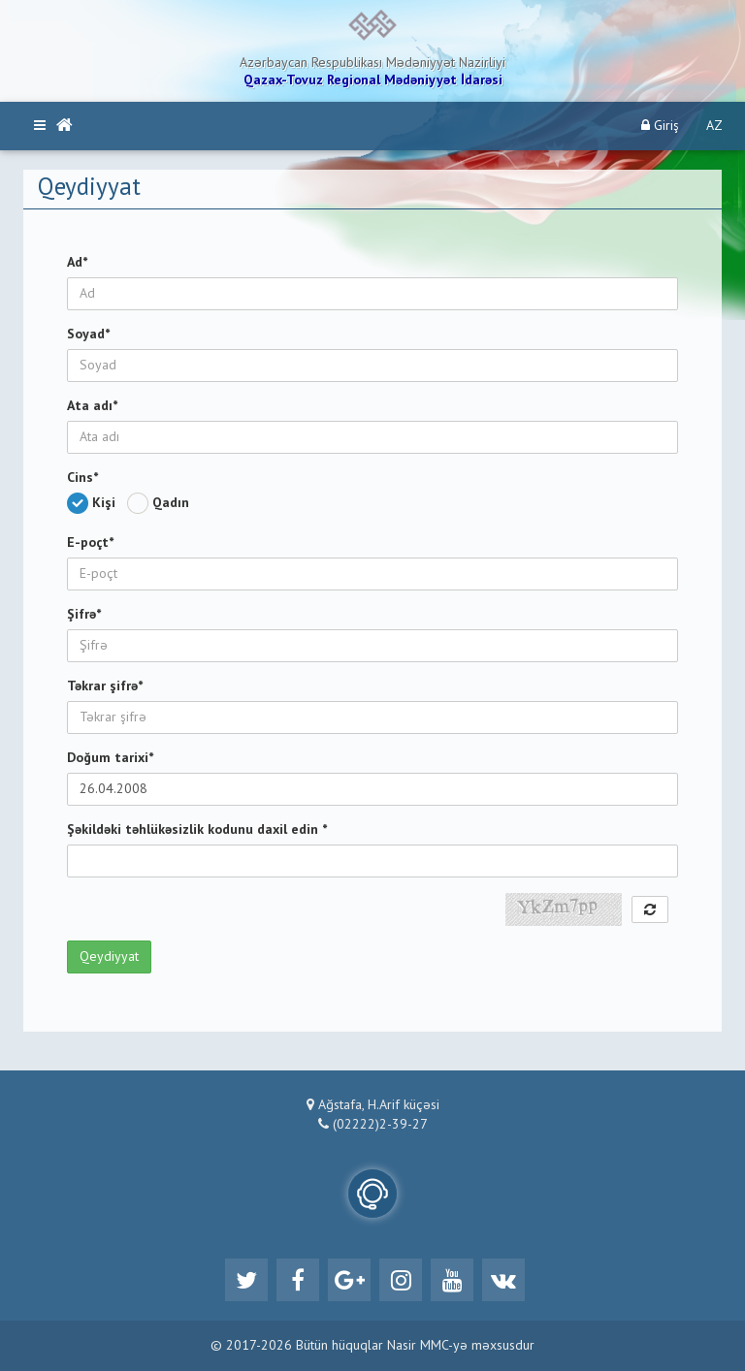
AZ (714, 126)
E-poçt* (90, 543)
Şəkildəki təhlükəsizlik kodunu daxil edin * (197, 830)
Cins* (82, 478)
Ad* (77, 263)
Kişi (95, 503)
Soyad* (88, 334)
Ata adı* (92, 406)
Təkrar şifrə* (105, 686)
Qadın (162, 503)
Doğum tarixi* (110, 758)
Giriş (660, 125)
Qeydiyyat (109, 957)
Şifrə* (84, 615)
